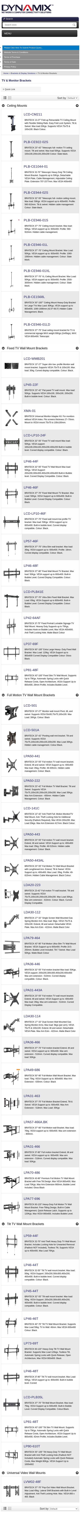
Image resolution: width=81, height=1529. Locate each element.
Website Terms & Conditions (16, 52)
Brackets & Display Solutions (23, 73)
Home (6, 73)
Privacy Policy (10, 67)
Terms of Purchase (12, 57)
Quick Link (10, 89)
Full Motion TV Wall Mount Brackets (31, 695)
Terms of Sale (10, 62)
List (4, 97)
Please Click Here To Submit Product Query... (23, 48)
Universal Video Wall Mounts (26, 1473)
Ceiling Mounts (17, 105)
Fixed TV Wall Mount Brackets (27, 348)
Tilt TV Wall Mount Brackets (25, 1224)
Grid (9, 97)
